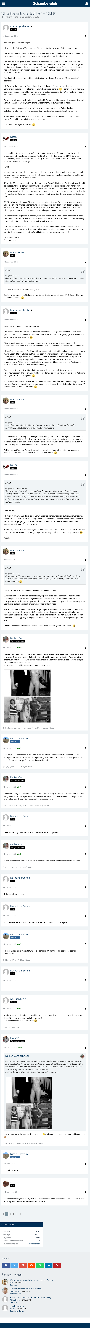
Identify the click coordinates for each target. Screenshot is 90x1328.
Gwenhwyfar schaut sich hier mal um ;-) (26, 1288)
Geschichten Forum (17, 1311)
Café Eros (13, 1285)
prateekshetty (34, 1243)
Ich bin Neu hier (15, 1294)
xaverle (12, 1309)
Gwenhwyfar (14, 1291)
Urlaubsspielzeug (17, 1306)
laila (11, 1283)
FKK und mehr (15, 1300)
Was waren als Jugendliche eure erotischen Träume (31, 1280)
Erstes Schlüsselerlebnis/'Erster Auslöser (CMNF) (30, 1297)
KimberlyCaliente (11, 17)
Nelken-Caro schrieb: (17, 1055)
